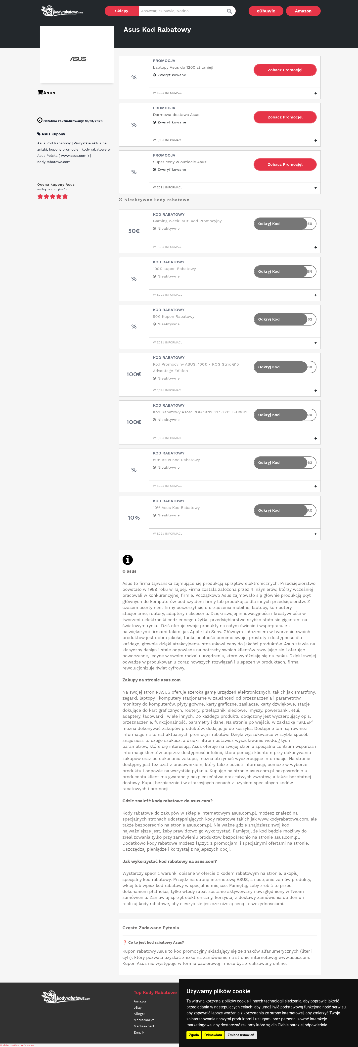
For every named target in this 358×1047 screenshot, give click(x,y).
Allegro (139, 1014)
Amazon (303, 10)
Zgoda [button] (194, 1035)
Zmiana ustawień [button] (240, 1035)
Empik (139, 1032)
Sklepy (121, 10)
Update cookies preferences (17, 1045)
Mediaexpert (144, 1026)
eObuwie (266, 10)
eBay (138, 1007)
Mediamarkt (144, 1020)
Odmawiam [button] (213, 1035)
